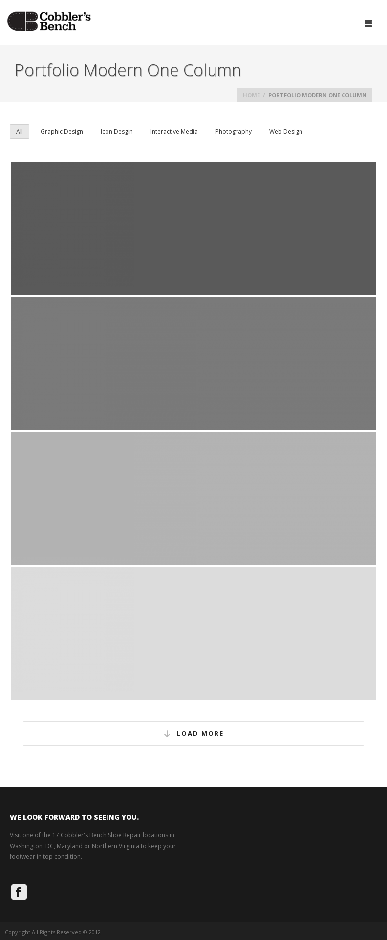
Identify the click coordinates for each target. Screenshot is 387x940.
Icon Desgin (117, 131)
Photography (233, 131)
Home (251, 95)
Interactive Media (174, 131)
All (19, 131)
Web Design (285, 131)
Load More (193, 734)
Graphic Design (62, 131)
